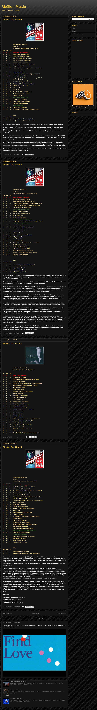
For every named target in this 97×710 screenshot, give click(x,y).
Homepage (35, 613)
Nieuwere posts (7, 613)
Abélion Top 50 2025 (77, 34)
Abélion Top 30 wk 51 (15, 690)
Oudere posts (62, 613)
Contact (74, 31)
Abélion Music (13, 7)
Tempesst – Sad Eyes (16, 698)
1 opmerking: (17, 154)
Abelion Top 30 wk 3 (12, 447)
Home (73, 28)
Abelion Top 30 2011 (12, 343)
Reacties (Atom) (38, 618)
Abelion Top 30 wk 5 (12, 19)
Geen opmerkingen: (18, 437)
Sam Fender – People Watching (18, 681)
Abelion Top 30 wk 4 (12, 164)
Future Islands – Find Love (11, 622)
